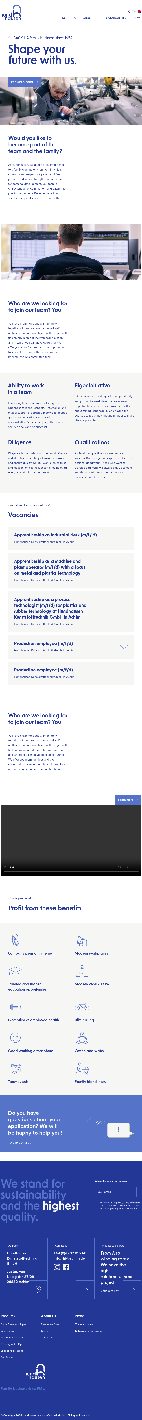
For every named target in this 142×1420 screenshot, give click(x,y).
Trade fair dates (84, 1324)
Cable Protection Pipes (13, 1324)
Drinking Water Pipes (12, 1344)
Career (45, 1331)
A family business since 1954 (49, 37)
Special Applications (12, 1351)
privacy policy (123, 1202)
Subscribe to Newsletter (89, 1331)
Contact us (47, 1338)
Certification (7, 1357)
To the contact (19, 1142)
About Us (90, 18)
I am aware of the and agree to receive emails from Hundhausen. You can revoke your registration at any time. (119, 1205)
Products (68, 18)
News (137, 18)
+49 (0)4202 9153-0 (70, 1253)
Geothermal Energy (12, 1338)
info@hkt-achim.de (69, 1258)
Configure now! (110, 1291)
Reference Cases (51, 1324)
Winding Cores (9, 1331)
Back (18, 37)
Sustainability (115, 18)
